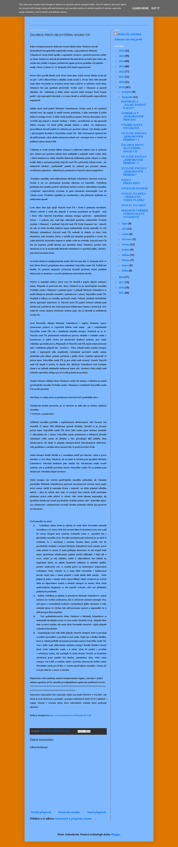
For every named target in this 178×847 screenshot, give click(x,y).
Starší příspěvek (96, 812)
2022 (122, 71)
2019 (122, 87)
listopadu (127, 97)
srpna (125, 233)
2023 (122, 66)
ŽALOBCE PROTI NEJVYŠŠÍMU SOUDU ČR (132, 148)
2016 (122, 287)
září (124, 228)
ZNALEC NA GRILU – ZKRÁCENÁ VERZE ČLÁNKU (133, 197)
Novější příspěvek (41, 812)
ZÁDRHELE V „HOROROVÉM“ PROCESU (132, 116)
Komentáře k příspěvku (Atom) (73, 818)
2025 (122, 55)
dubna (126, 254)
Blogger (115, 834)
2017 (122, 282)
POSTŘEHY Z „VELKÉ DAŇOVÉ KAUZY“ (133, 104)
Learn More (140, 8)
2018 (122, 277)
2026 (122, 50)
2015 (122, 292)
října (125, 223)
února (125, 265)
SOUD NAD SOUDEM (134, 188)
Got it (155, 8)
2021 (122, 76)
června (126, 244)
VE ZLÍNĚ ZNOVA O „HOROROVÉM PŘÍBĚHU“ (134, 171)
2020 (122, 82)
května (126, 249)
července (127, 239)
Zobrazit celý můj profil (128, 39)
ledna (125, 270)
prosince (127, 91)
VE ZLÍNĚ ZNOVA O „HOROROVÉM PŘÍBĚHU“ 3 (134, 136)
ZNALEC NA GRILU (133, 205)
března (126, 260)
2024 (122, 61)
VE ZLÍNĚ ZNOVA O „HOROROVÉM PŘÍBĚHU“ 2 (134, 160)
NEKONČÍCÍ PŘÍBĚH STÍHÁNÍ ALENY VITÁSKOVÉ (134, 213)
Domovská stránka (69, 812)
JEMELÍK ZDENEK (129, 34)
